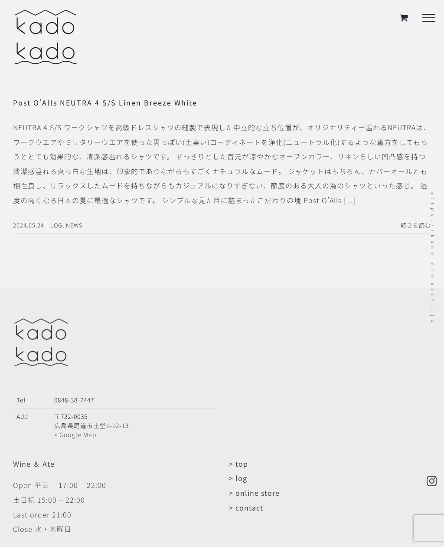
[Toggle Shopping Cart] (404, 17)
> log (238, 478)
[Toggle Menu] (428, 18)
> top (238, 463)
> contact (246, 507)
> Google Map (75, 434)
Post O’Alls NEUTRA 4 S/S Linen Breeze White (105, 102)
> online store (254, 493)
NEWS (74, 225)
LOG (56, 225)
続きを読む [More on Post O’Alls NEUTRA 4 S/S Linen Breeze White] (416, 225)
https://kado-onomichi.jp (433, 258)
